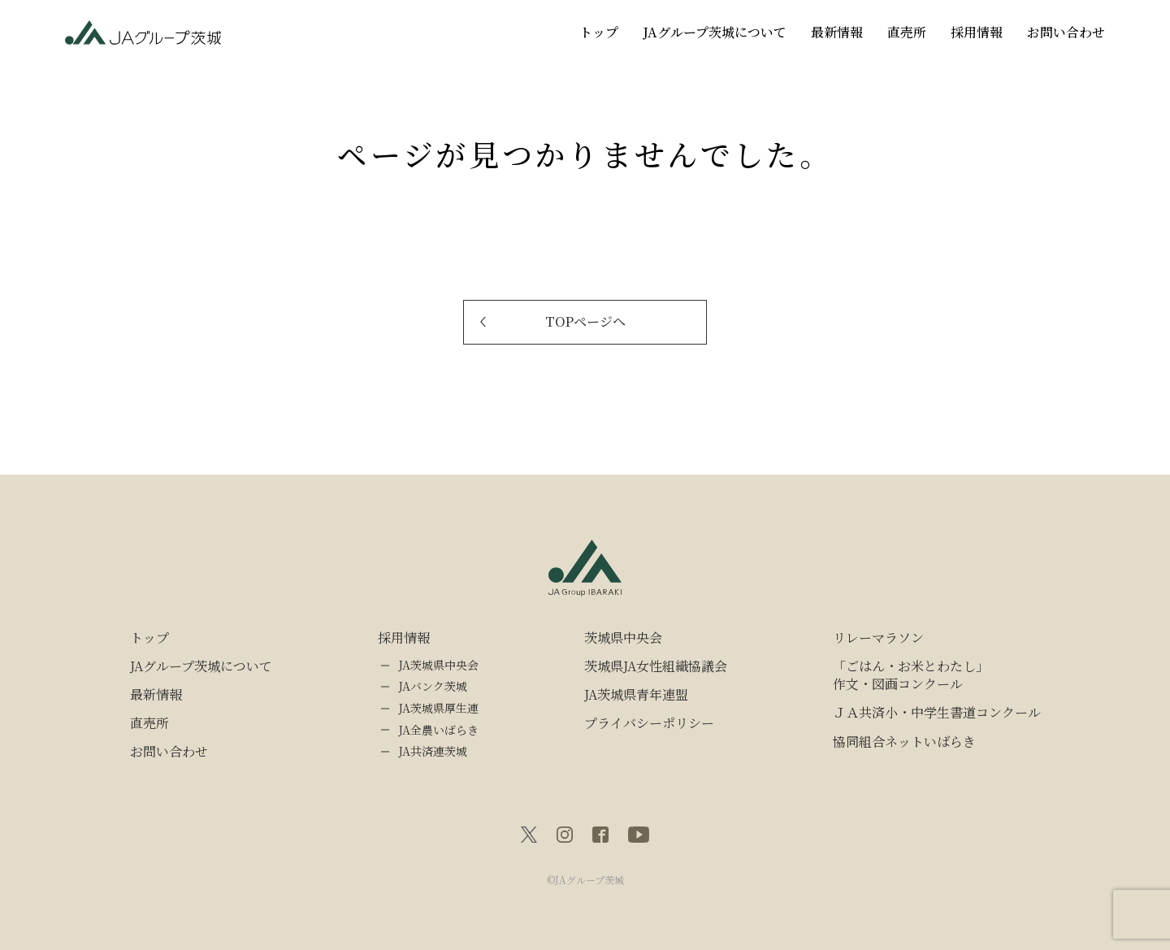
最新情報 (837, 32)
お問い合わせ (1066, 32)
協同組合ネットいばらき (904, 742)
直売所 (906, 32)
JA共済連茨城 (432, 751)
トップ (598, 32)
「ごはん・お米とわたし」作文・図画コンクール (911, 675)
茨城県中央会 (623, 638)
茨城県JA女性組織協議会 (655, 666)
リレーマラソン (878, 638)
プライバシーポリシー (649, 723)
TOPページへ (585, 321)
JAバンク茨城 (432, 686)
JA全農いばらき (438, 730)
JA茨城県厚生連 (438, 708)
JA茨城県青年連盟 (636, 695)
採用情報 (977, 32)
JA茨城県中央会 (438, 665)
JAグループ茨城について (714, 32)
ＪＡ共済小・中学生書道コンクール (937, 713)
